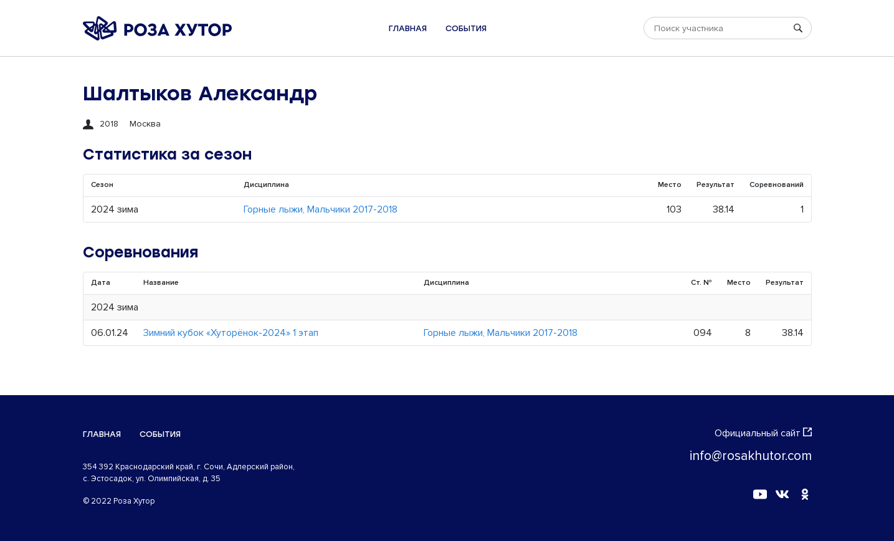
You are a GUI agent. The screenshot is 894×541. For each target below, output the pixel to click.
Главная (408, 28)
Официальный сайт (763, 433)
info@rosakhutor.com (751, 456)
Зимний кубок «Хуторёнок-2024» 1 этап (230, 333)
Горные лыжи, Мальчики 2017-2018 (320, 209)
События (466, 28)
